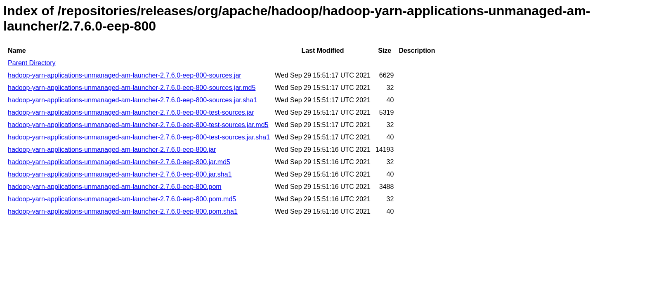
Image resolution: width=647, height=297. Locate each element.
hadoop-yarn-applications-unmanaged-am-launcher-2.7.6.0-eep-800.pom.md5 (122, 199)
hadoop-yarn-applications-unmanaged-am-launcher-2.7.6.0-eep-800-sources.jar (124, 75)
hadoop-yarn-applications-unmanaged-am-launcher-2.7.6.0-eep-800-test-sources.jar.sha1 (139, 137)
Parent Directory (32, 62)
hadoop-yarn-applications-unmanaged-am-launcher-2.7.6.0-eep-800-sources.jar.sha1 (132, 100)
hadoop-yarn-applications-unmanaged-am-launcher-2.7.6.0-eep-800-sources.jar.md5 (131, 87)
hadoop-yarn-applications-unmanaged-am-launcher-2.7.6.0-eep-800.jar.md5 (119, 161)
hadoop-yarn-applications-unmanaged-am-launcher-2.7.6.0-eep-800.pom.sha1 (123, 211)
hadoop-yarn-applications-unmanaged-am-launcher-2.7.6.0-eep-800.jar (112, 149)
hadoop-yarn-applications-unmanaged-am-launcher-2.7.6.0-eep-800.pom (115, 186)
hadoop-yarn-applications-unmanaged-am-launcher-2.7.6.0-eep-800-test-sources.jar (131, 112)
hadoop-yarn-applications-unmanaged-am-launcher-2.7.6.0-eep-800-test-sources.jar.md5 (138, 124)
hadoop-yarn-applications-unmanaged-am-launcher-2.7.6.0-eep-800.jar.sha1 (120, 174)
